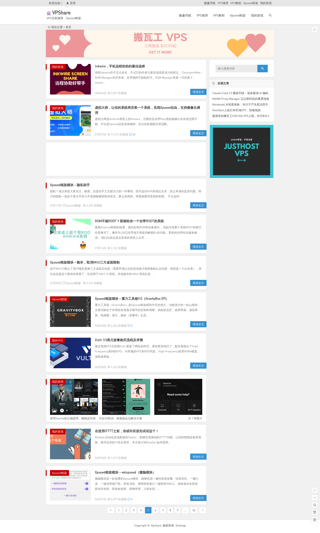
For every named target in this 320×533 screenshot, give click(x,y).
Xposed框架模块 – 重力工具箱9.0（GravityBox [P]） (132, 299)
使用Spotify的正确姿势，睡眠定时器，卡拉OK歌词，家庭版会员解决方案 (96, 418)
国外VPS (57, 340)
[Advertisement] (126, 159)
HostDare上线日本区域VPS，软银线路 (236, 110)
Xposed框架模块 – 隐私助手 (70, 185)
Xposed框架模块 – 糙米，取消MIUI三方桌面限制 (85, 262)
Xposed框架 (250, 3)
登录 (71, 3)
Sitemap (181, 525)
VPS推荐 (223, 3)
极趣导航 (210, 3)
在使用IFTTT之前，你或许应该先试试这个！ (127, 431)
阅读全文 (198, 91)
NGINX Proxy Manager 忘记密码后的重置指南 (240, 98)
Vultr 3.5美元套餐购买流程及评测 (119, 340)
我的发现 (266, 3)
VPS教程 (235, 3)
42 (193, 510)
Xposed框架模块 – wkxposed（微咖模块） (125, 472)
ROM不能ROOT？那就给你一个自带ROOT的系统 (129, 221)
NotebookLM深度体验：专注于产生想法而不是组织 (244, 104)
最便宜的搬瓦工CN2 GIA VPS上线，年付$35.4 (240, 116)
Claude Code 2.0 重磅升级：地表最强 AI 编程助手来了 (246, 93)
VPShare (67, 12)
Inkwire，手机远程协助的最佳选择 (120, 66)
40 (132, 134)
